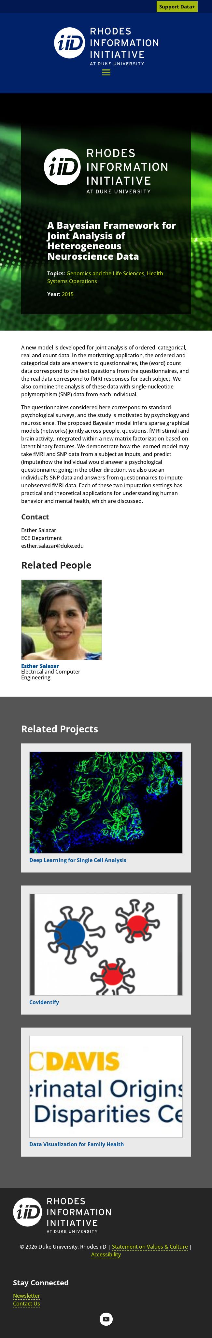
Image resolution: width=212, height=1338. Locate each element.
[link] (106, 46)
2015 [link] (68, 294)
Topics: (56, 273)
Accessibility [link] (106, 1254)
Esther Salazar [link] (40, 666)
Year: (54, 294)
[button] (106, 72)
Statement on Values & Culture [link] (150, 1246)
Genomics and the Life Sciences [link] (105, 273)
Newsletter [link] (26, 1295)
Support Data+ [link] (177, 6)
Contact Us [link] (26, 1303)
